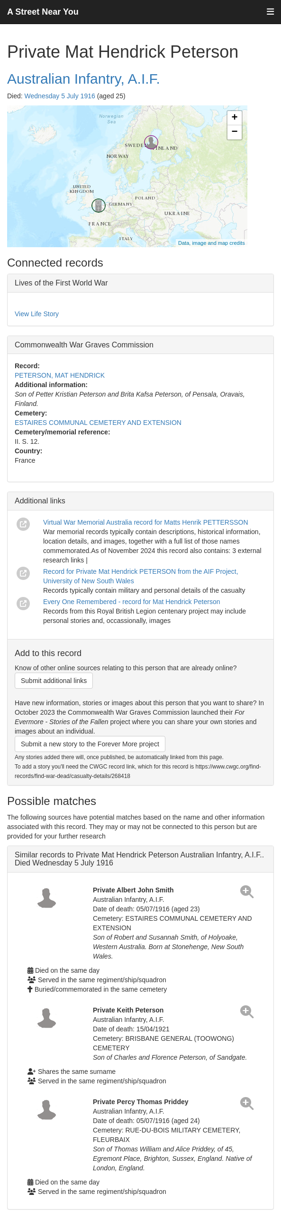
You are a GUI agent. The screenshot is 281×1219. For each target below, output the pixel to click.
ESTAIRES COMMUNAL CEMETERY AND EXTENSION (98, 422)
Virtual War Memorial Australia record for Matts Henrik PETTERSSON (145, 522)
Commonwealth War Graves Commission (84, 345)
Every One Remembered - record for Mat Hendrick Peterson (131, 601)
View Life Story (37, 314)
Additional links (40, 501)
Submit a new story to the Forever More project (90, 744)
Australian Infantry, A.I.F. (83, 78)
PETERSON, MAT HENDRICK (60, 375)
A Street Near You (43, 12)
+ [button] (235, 118)
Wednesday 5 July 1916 (60, 96)
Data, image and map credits (211, 243)
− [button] (235, 132)
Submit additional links (54, 680)
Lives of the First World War (61, 283)
